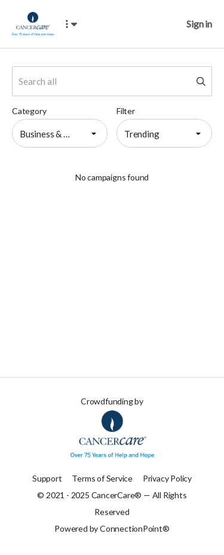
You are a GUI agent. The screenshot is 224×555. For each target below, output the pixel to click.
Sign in (199, 23)
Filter (125, 111)
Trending (141, 133)
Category (29, 111)
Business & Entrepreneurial (51, 133)
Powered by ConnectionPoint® (111, 528)
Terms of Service (102, 478)
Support (47, 478)
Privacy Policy (167, 478)
